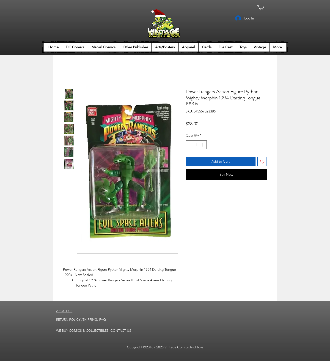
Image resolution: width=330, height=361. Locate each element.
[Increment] (203, 145)
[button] (260, 7)
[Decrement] (189, 145)
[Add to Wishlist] (262, 162)
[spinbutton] (196, 145)
